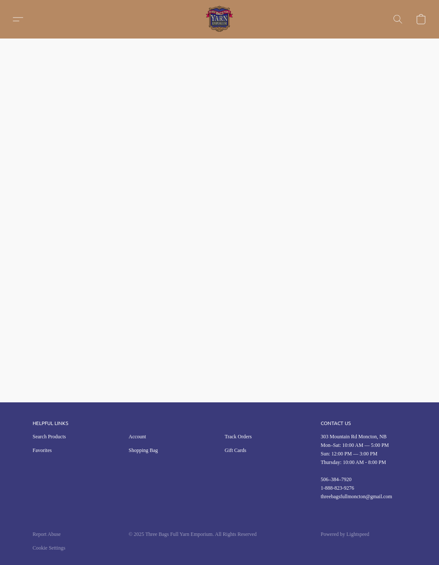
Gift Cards (235, 450)
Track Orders (238, 437)
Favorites (42, 450)
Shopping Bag (143, 450)
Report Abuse (47, 534)
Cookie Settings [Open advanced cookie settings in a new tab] (49, 548)
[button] (219, 19)
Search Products (49, 437)
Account (137, 437)
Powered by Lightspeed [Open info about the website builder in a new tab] (345, 534)
